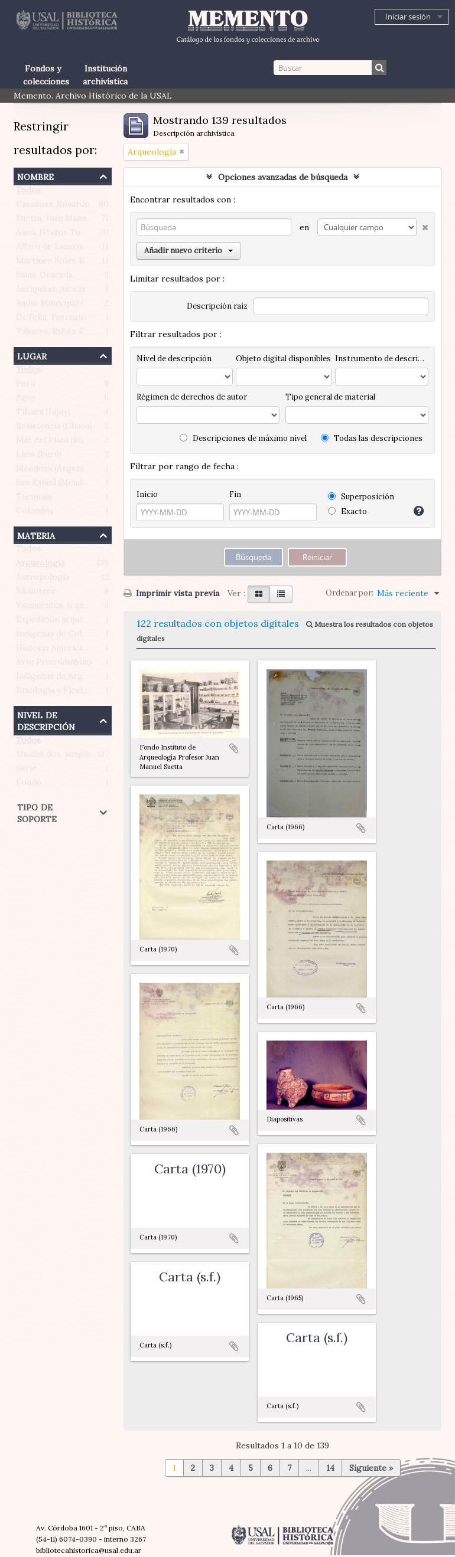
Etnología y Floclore (56, 693)
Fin (235, 494)
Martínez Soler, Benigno (64, 263)
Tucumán (33, 499)
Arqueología (40, 565)
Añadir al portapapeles (234, 748)
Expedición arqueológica (64, 622)
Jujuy (25, 400)
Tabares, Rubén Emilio (59, 334)
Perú (25, 386)
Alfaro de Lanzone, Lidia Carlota (79, 249)
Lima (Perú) (38, 457)
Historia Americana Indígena (72, 650)
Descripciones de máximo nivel (243, 438)
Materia (36, 534)
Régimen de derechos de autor (191, 397)
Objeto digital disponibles (283, 359)
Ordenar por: (349, 593)
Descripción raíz (217, 306)
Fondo (28, 785)
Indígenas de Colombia (60, 636)
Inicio (147, 494)
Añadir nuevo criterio (188, 251)
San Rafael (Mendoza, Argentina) (79, 485)
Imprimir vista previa (171, 593)
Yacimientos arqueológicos (69, 608)
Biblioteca (35, 593)
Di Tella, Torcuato (51, 320)
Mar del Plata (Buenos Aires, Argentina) (93, 442)
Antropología (42, 579)
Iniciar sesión (408, 16)
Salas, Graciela (44, 277)
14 (330, 1468)
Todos (28, 192)
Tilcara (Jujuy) (43, 414)
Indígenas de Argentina (61, 678)
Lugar (32, 355)
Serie (26, 771)
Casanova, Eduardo (53, 206)
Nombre (35, 175)
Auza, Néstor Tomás (56, 235)
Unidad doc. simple (53, 756)
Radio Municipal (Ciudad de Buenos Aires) (97, 305)
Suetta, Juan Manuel (54, 220)
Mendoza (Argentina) (57, 471)
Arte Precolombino (54, 664)
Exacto (347, 511)
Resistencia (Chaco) (54, 428)
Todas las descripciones (371, 438)
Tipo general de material (330, 397)
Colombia (34, 513)
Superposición (361, 497)
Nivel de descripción (46, 719)
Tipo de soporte (37, 812)
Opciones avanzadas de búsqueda (282, 177)
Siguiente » (371, 1468)
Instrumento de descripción (381, 359)
